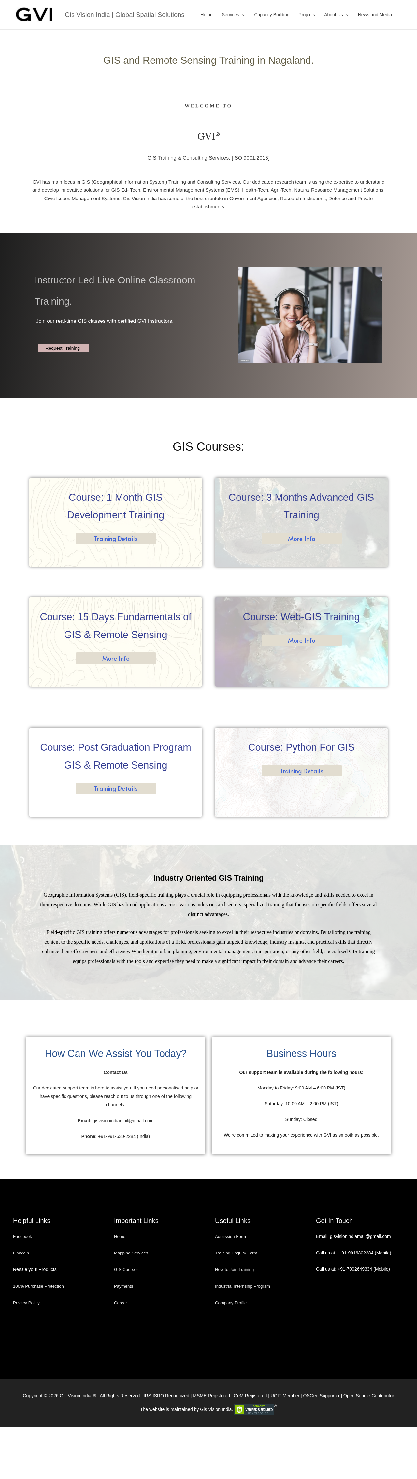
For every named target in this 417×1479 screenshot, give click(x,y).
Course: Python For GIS (301, 763)
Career (121, 1354)
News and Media (375, 14)
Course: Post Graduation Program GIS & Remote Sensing (115, 780)
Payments (124, 1338)
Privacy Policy (27, 1354)
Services (230, 14)
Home (206, 14)
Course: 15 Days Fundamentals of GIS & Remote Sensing (116, 632)
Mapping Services (132, 1305)
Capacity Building (271, 14)
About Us (333, 14)
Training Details (116, 537)
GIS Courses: (208, 445)
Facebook (23, 1288)
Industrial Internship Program (244, 1338)
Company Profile (232, 1354)
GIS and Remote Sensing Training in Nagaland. (209, 58)
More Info (301, 537)
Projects (307, 14)
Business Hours (301, 1087)
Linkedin (21, 1305)
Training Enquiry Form (237, 1305)
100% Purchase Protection (40, 1338)
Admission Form (231, 1288)
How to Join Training (235, 1321)
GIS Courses (127, 1321)
